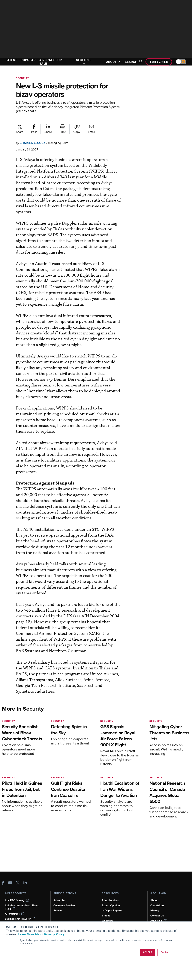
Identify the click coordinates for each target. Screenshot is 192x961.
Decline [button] (164, 952)
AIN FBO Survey (17, 900)
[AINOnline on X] (18, 883)
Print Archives (110, 900)
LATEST (11, 60)
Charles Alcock (32, 143)
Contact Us (157, 915)
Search (133, 62)
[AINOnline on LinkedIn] (25, 883)
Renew (57, 910)
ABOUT (113, 62)
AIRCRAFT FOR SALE (50, 61)
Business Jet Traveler (20, 918)
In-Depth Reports (112, 910)
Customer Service (64, 905)
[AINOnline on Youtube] (10, 883)
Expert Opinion (111, 905)
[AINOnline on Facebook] (3, 883)
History (154, 910)
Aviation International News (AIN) (22, 907)
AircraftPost (14, 913)
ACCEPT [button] (147, 952)
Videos (106, 915)
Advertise (158, 920)
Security (22, 78)
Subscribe (159, 62)
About (154, 900)
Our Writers (157, 905)
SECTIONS (83, 61)
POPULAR (28, 60)
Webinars (107, 920)
